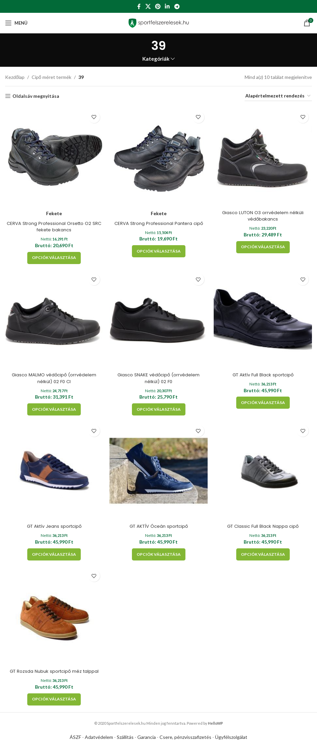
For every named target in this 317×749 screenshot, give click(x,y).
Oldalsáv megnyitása (35, 96)
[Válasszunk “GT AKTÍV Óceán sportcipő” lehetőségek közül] (158, 554)
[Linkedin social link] (167, 6)
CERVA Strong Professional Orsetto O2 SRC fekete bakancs (52, 224)
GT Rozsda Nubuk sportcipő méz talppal (53, 672)
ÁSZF (75, 738)
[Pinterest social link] (158, 6)
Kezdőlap (15, 77)
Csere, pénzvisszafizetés (185, 738)
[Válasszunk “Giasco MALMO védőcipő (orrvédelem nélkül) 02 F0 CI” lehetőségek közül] (53, 408)
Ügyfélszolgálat (231, 738)
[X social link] (148, 6)
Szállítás (125, 738)
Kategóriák (156, 58)
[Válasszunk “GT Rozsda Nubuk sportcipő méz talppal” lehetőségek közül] (53, 700)
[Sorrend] (278, 96)
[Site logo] (159, 22)
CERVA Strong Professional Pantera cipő (158, 220)
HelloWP (215, 724)
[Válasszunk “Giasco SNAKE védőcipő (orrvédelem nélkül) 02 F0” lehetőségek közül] (158, 408)
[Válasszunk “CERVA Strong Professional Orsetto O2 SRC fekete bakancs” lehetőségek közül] (53, 255)
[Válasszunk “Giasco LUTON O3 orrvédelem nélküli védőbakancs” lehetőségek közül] (264, 244)
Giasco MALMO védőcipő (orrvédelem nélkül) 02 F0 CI (52, 376)
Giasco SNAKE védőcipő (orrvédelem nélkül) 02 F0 (158, 376)
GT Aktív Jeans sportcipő (53, 526)
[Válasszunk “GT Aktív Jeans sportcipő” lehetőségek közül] (53, 554)
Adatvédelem (99, 738)
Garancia (146, 738)
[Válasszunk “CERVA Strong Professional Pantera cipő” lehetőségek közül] (158, 248)
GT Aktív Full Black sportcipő (264, 373)
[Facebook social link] (139, 6)
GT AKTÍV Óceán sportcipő (159, 526)
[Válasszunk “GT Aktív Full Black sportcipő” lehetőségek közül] (264, 402)
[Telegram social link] (177, 6)
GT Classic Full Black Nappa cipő (264, 526)
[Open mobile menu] (16, 23)
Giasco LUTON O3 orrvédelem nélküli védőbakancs (264, 213)
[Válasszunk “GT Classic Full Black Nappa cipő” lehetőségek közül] (264, 554)
